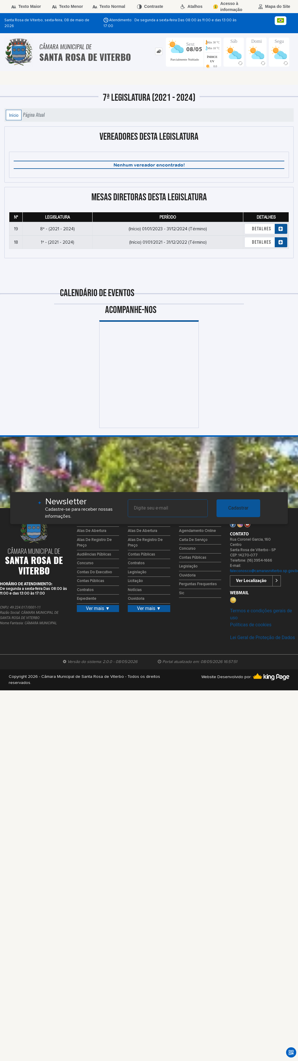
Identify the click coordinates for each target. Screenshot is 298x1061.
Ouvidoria (136, 599)
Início (13, 115)
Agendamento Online (197, 531)
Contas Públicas (90, 581)
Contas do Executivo (94, 572)
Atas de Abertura (91, 531)
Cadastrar (238, 508)
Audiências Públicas (94, 554)
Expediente (86, 599)
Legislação (137, 572)
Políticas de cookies (250, 624)
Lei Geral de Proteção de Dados (262, 637)
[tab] (158, 51)
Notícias (135, 590)
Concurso (85, 563)
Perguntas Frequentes (198, 584)
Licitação (135, 581)
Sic (181, 593)
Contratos (85, 590)
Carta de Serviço (193, 540)
